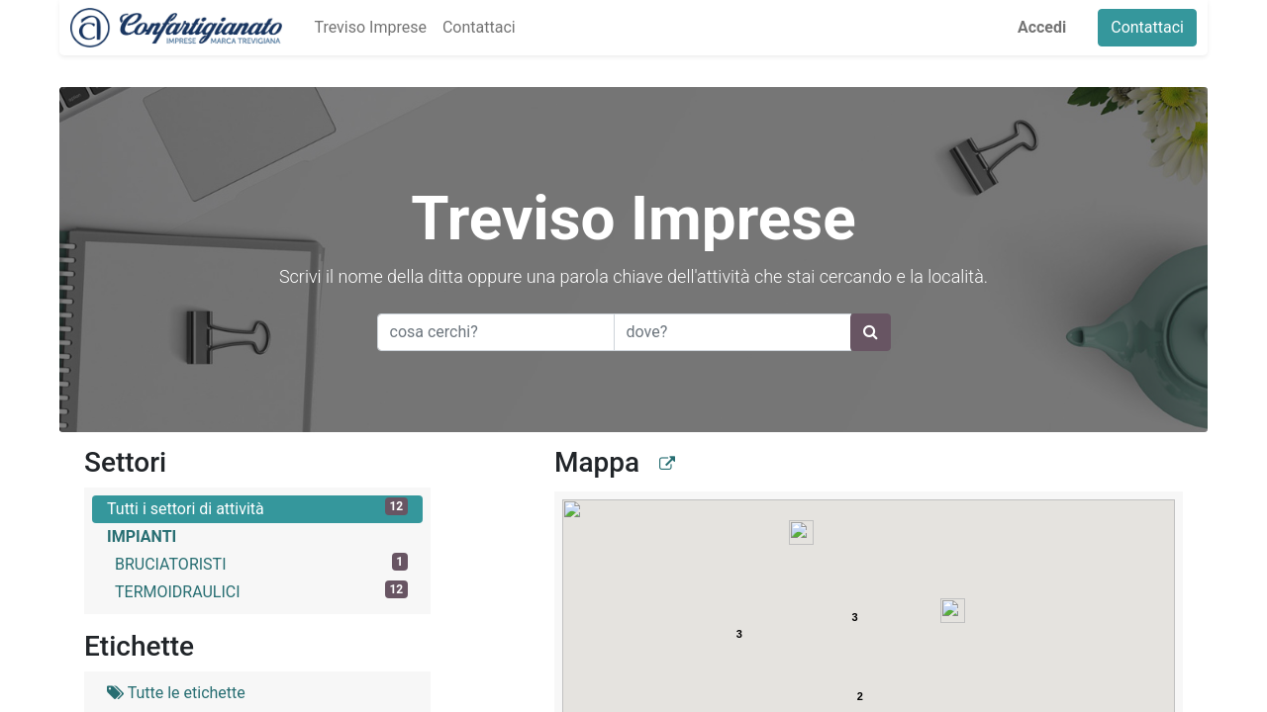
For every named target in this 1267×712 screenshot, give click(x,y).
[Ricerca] (870, 332)
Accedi (1052, 27)
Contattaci (1158, 27)
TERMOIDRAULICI (261, 590)
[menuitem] (359, 27)
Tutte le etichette (176, 692)
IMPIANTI (141, 536)
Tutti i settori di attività (257, 507)
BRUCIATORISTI (261, 563)
